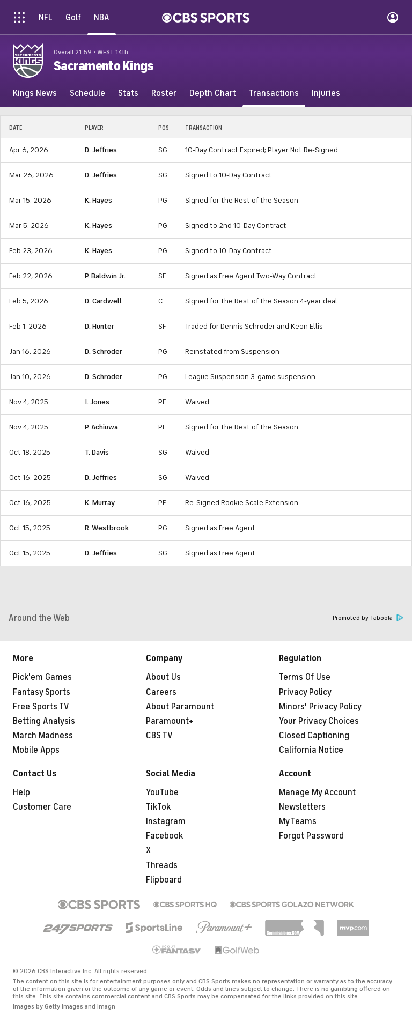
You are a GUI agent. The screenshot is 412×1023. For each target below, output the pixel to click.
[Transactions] (273, 93)
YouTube (162, 792)
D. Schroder (103, 351)
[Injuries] (326, 93)
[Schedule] (87, 93)
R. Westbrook (107, 527)
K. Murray (100, 502)
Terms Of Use (304, 677)
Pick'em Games (42, 677)
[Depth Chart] (212, 93)
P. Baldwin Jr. (105, 275)
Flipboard (164, 879)
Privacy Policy (305, 692)
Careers (161, 692)
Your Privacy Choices (319, 721)
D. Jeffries (101, 149)
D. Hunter (99, 326)
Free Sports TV (41, 706)
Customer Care (42, 807)
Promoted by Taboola (368, 617)
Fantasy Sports (41, 692)
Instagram (166, 821)
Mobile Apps (36, 750)
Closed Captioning (314, 735)
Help (21, 792)
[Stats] (128, 93)
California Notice (311, 750)
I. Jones (97, 401)
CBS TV (159, 735)
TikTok (158, 807)
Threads (162, 865)
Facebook (164, 836)
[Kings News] (34, 93)
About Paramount (180, 706)
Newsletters (302, 807)
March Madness (43, 735)
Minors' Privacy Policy (320, 706)
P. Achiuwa (101, 427)
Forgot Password (311, 836)
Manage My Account (317, 792)
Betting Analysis (44, 721)
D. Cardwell (103, 301)
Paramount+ (170, 721)
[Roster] (164, 93)
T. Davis (97, 452)
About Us (163, 677)
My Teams (298, 821)
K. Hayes (98, 200)
